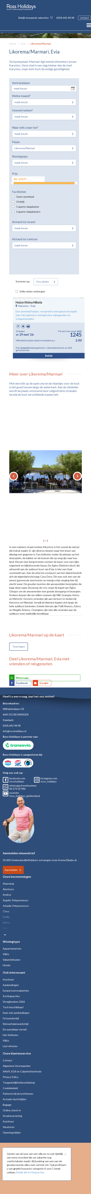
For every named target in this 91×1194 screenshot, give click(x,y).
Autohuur (8, 979)
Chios (6, 911)
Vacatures (9, 1126)
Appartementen (12, 948)
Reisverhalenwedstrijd (15, 1023)
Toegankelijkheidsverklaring (19, 1082)
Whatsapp (22, 677)
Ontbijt (20, 201)
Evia (23, 43)
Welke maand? (21, 96)
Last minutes (10, 1046)
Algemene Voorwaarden (17, 1065)
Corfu (6, 916)
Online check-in (12, 1110)
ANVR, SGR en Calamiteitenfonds (22, 1071)
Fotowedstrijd (11, 1018)
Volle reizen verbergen (32, 291)
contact (84, 17)
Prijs (15, 173)
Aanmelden (11, 869)
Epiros (6, 922)
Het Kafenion (10, 1035)
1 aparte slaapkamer (27, 206)
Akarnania (8, 883)
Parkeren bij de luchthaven (18, 1093)
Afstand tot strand (23, 222)
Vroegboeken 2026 (14, 1001)
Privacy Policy (10, 1077)
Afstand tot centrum (25, 239)
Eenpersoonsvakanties (16, 990)
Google (43, 683)
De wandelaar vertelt (15, 1029)
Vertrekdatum (21, 83)
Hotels (6, 965)
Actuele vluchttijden (14, 1099)
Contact (7, 1060)
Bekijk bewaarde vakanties (35, 17)
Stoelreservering (12, 1115)
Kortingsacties (11, 996)
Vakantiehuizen (11, 959)
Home (12, 43)
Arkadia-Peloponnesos (16, 905)
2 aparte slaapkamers (28, 211)
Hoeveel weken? (22, 110)
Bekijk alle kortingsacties (30, 1172)
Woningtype (20, 156)
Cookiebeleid (10, 1088)
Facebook (22, 683)
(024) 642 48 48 (65, 17)
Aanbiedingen (11, 985)
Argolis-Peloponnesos (15, 900)
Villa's (6, 954)
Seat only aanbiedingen (16, 1012)
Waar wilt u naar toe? (25, 127)
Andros (7, 894)
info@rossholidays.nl (14, 731)
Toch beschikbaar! (13, 1007)
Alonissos (8, 889)
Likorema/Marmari (41, 43)
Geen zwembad (25, 196)
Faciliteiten (19, 191)
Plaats (16, 142)
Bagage (7, 1104)
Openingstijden (12, 1132)
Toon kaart (18, 646)
